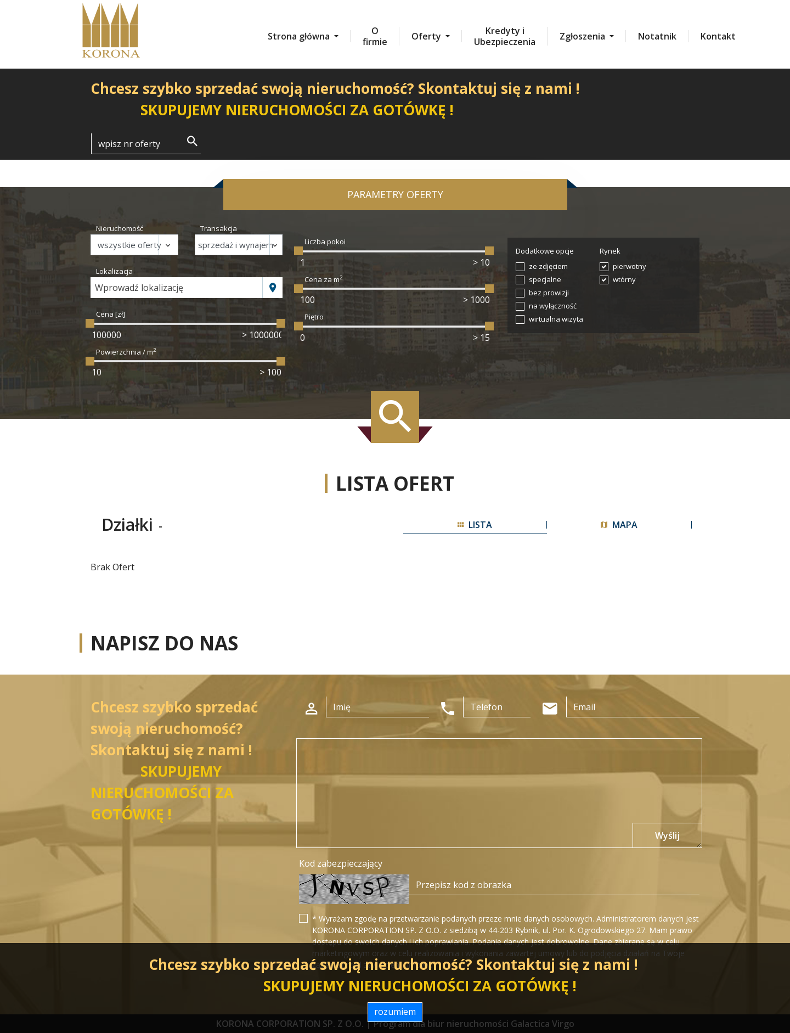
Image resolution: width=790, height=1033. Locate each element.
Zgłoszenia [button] (583, 36)
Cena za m (323, 279)
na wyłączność (553, 306)
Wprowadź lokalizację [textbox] (139, 288)
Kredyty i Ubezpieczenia (504, 36)
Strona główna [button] (300, 36)
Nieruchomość (119, 228)
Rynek (610, 251)
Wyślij (667, 835)
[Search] (146, 143)
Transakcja (218, 228)
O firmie (375, 36)
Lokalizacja (114, 271)
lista (475, 525)
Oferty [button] (427, 36)
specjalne (545, 279)
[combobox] (177, 287)
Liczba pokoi (325, 241)
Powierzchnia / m (126, 352)
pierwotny (629, 266)
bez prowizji (549, 292)
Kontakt (718, 36)
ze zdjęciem (548, 266)
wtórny (624, 279)
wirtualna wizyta (556, 319)
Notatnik (657, 36)
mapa (619, 525)
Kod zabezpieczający (340, 863)
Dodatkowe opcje (545, 251)
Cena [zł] (110, 314)
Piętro (314, 317)
